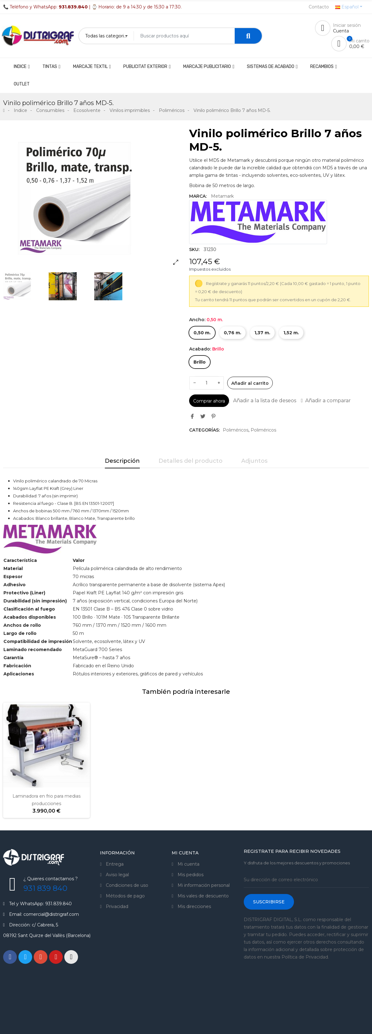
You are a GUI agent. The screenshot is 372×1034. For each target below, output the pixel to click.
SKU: (194, 249)
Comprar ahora (209, 401)
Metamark (222, 196)
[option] (93, 198)
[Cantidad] (206, 383)
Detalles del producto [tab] (191, 460)
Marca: (198, 196)
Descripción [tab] (122, 460)
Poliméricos (235, 430)
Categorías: (204, 430)
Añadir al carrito (250, 383)
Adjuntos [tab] (254, 460)
